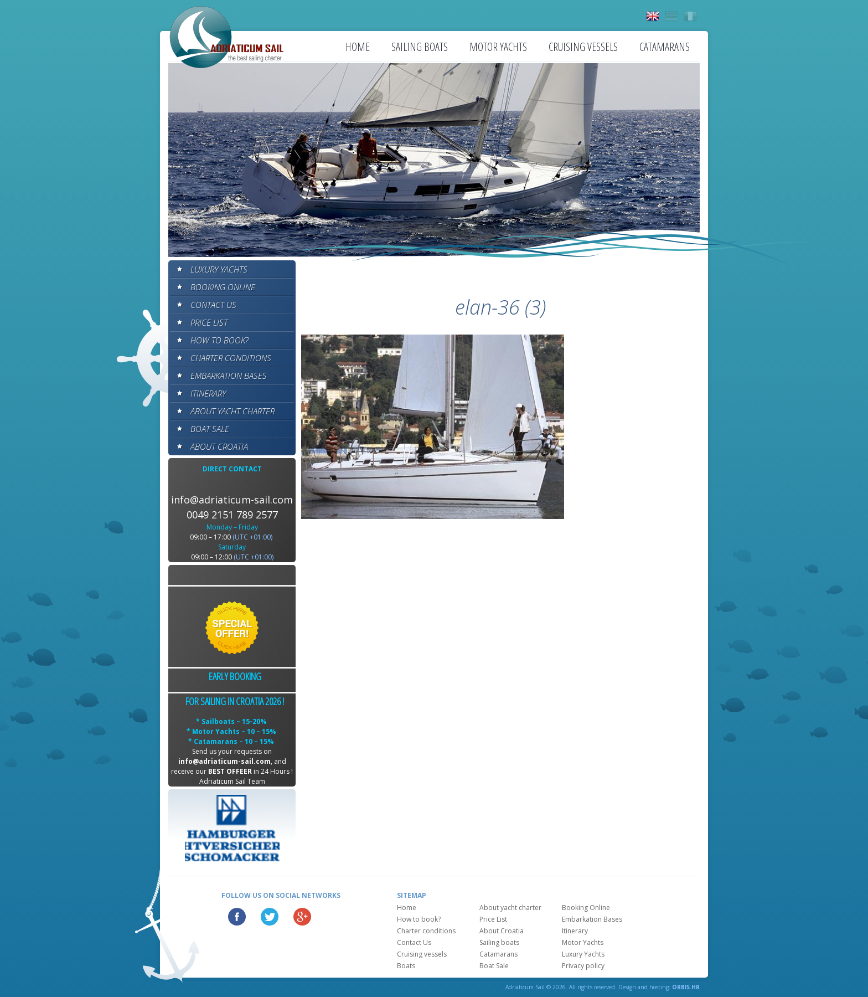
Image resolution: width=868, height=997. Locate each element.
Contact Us (213, 304)
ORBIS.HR (686, 987)
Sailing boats (419, 46)
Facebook (237, 917)
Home (357, 46)
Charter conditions (230, 357)
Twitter (269, 917)
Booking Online (222, 286)
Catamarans (664, 46)
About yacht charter (232, 411)
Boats (406, 965)
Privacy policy (583, 965)
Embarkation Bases (228, 375)
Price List (209, 322)
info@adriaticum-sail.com (232, 499)
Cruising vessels (583, 46)
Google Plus (302, 917)
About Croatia (219, 446)
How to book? (219, 340)
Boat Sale (209, 428)
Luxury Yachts (218, 269)
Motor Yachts (498, 46)
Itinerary (208, 393)
